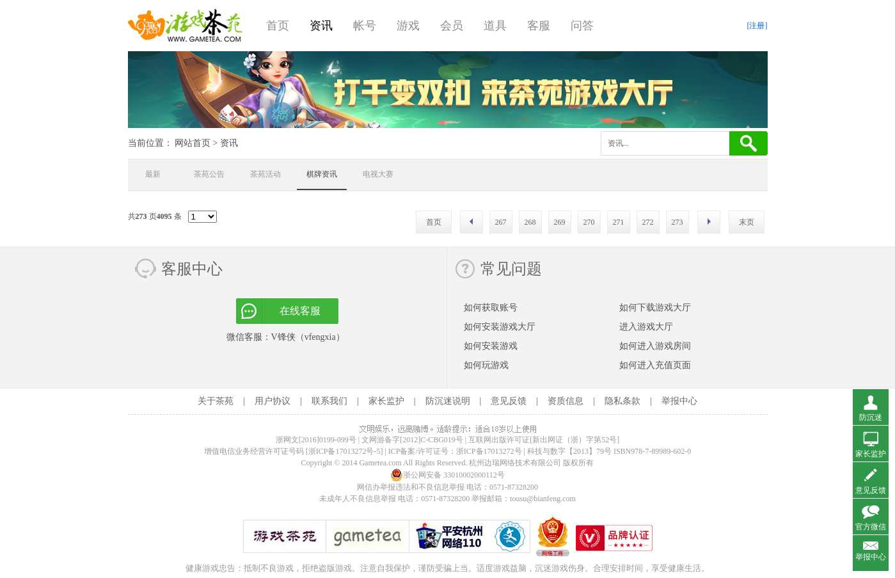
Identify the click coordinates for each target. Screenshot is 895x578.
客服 (538, 25)
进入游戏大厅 (646, 327)
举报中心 (679, 401)
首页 (277, 25)
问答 (582, 25)
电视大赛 (378, 174)
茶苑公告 (209, 174)
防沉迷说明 (447, 401)
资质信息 (565, 401)
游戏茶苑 (185, 25)
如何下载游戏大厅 (655, 307)
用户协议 (272, 401)
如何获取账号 (491, 307)
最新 (153, 174)
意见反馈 (509, 401)
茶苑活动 (265, 174)
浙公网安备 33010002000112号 (447, 475)
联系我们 (329, 401)
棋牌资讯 (321, 174)
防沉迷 (870, 417)
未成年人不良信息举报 (358, 498)
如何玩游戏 (486, 365)
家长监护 (386, 401)
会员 (451, 25)
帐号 (364, 25)
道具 (495, 25)
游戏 (408, 25)
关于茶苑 (216, 401)
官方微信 (870, 526)
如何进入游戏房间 (655, 346)
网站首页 (192, 143)
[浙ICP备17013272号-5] (344, 451)
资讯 (321, 25)
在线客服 (300, 310)
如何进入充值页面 (655, 365)
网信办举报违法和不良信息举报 (410, 487)
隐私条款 (622, 401)
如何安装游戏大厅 (499, 327)
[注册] (757, 25)
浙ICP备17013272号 (489, 451)
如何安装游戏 (491, 346)
